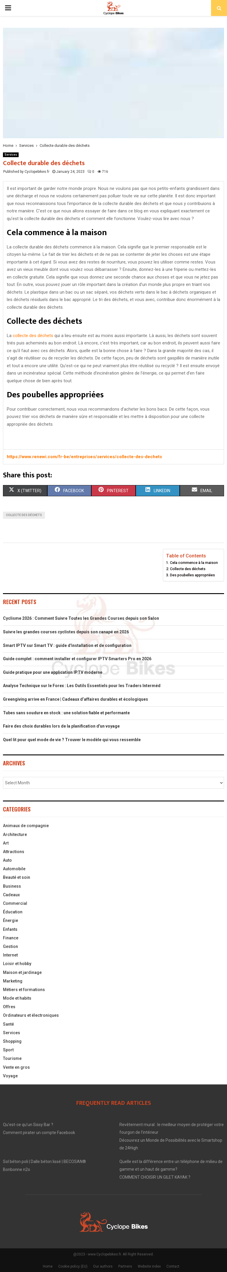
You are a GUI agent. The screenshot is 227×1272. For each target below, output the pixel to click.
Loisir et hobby (17, 963)
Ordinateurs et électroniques (31, 1015)
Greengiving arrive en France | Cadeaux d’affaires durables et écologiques (75, 699)
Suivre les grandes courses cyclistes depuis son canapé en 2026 (66, 632)
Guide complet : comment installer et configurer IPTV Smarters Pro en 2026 (77, 658)
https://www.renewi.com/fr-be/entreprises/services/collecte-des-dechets (84, 456)
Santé (8, 1024)
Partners (125, 1266)
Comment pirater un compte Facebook (39, 1132)
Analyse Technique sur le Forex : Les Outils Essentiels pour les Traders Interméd (81, 685)
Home (48, 1266)
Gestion (10, 946)
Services (10, 154)
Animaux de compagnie (26, 825)
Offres (9, 1006)
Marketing (12, 981)
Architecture (15, 834)
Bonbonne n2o (16, 1169)
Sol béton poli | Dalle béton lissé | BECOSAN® (44, 1161)
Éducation (12, 912)
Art (6, 843)
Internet (10, 955)
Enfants (10, 929)
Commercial (15, 903)
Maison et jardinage (22, 972)
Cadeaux (11, 894)
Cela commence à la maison (194, 562)
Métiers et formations (24, 989)
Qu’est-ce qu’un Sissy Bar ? (28, 1124)
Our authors (103, 1266)
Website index (149, 1266)
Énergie (10, 920)
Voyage (10, 1075)
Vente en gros (16, 1067)
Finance (10, 938)
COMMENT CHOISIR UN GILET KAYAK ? (154, 1177)
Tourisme (12, 1058)
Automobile (14, 868)
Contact (172, 1266)
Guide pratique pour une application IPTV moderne (52, 672)
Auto (7, 860)
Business (12, 886)
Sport (8, 1049)
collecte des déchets (33, 335)
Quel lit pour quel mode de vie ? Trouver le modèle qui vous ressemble (72, 739)
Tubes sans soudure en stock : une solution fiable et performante (66, 712)
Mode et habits (17, 998)
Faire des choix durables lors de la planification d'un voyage (61, 726)
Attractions (13, 851)
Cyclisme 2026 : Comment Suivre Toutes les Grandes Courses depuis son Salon (81, 618)
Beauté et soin (16, 877)
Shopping (12, 1041)
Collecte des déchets (187, 569)
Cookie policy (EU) (72, 1266)
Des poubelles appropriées (192, 575)
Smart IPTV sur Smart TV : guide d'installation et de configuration (67, 645)
